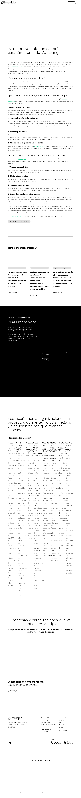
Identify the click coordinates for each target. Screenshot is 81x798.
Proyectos (61, 720)
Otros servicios (45, 718)
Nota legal (41, 792)
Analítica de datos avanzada (48, 724)
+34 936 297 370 (12, 726)
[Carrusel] (32, 602)
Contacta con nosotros (14, 216)
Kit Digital (61, 728)
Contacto (71, 3)
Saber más (11, 292)
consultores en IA (17, 66)
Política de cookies (62, 792)
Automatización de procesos (22, 107)
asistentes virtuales (39, 146)
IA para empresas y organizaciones (19, 221)
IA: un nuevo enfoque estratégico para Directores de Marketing (37, 51)
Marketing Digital (45, 722)
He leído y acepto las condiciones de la (56, 353)
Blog (60, 722)
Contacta (12, 690)
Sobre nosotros (63, 718)
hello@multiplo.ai (12, 727)
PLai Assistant (44, 731)
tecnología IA (22, 159)
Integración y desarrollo (47, 720)
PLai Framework (46, 729)
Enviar (45, 359)
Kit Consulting (63, 730)
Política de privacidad (50, 792)
